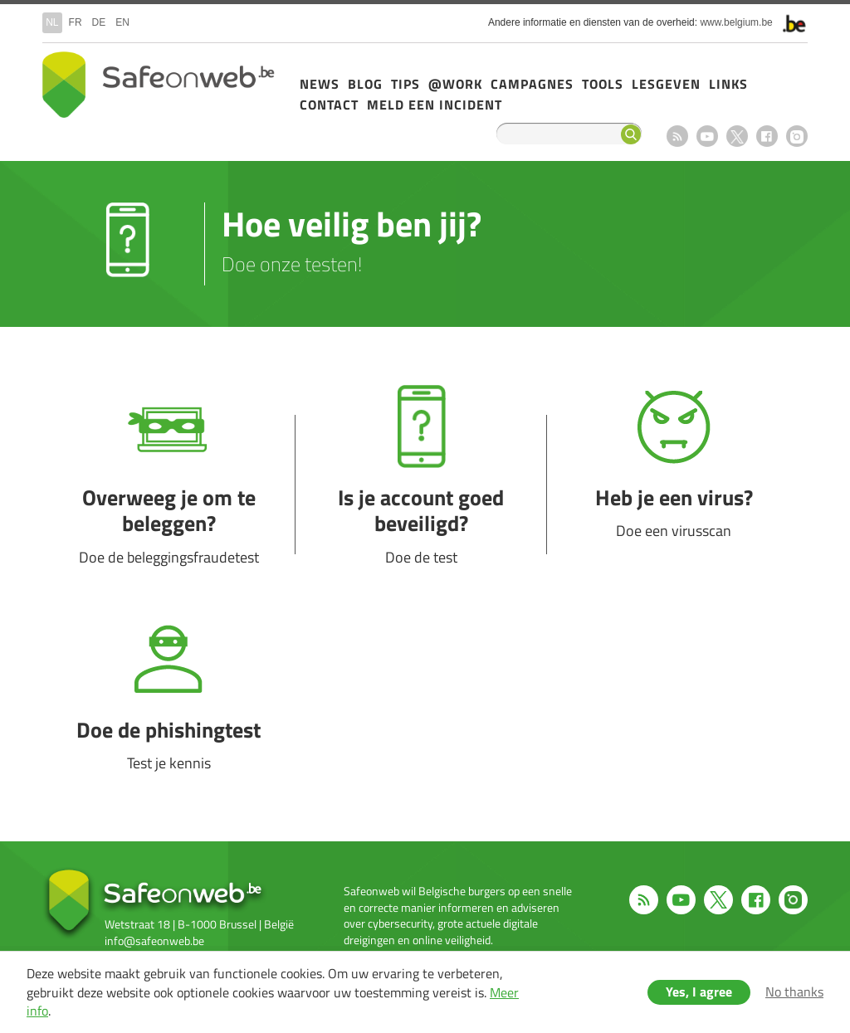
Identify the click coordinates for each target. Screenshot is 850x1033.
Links (728, 84)
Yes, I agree (699, 991)
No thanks (794, 991)
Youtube (707, 136)
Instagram (797, 136)
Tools (602, 84)
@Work (455, 84)
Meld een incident (434, 104)
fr (75, 22)
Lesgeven (666, 84)
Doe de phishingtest (168, 717)
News (320, 84)
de (99, 22)
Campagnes (532, 84)
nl (52, 22)
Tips (405, 84)
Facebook (767, 136)
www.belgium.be (736, 22)
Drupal (158, 84)
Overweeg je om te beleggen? (168, 484)
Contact (329, 104)
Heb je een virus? (673, 484)
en (122, 22)
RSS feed (677, 136)
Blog (365, 84)
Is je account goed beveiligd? (421, 484)
